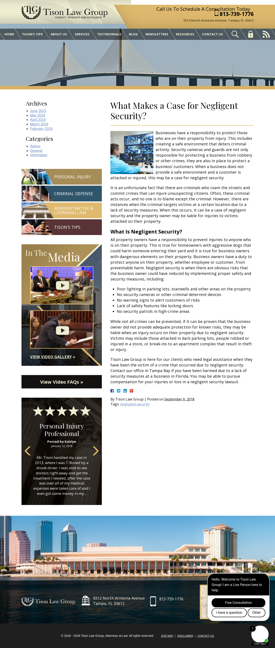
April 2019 (38, 120)
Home (9, 34)
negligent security (135, 404)
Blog (133, 34)
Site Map (167, 635)
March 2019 (39, 124)
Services (82, 34)
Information (38, 155)
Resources (185, 34)
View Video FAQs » (61, 382)
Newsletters (156, 34)
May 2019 (37, 115)
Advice (35, 146)
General (36, 151)
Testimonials (109, 34)
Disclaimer (185, 635)
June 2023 (38, 111)
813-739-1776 (237, 14)
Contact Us (212, 34)
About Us (58, 34)
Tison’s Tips (32, 34)
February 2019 (41, 129)
